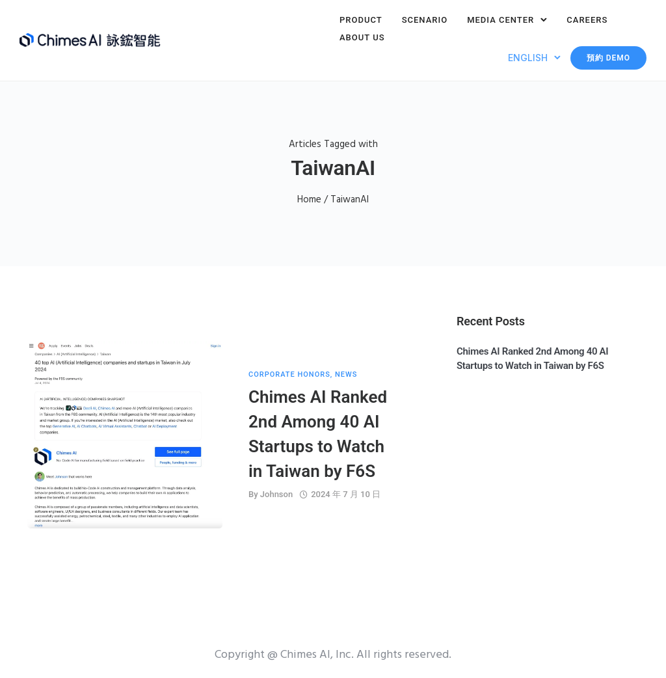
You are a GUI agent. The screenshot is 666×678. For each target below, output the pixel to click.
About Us (362, 37)
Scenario (424, 20)
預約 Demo (608, 57)
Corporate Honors (289, 374)
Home (309, 200)
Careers (586, 20)
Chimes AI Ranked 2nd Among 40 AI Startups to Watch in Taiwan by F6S (317, 434)
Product (361, 20)
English (528, 57)
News (346, 374)
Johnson (276, 494)
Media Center (500, 20)
